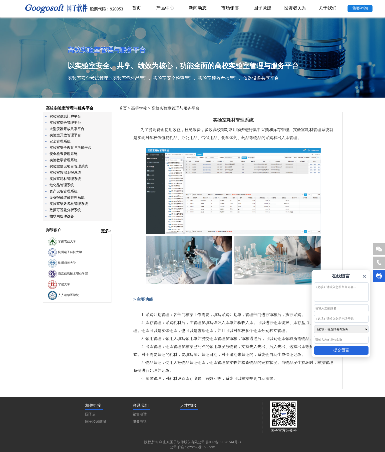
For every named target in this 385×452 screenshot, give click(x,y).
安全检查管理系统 (63, 154)
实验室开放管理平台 (65, 135)
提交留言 (341, 350)
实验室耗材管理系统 (65, 179)
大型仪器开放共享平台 (66, 129)
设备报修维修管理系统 (66, 197)
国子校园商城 (95, 422)
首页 (123, 108)
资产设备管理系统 (63, 191)
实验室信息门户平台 (65, 116)
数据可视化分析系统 (65, 210)
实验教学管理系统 (63, 160)
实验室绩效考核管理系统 (68, 204)
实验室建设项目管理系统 (68, 166)
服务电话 (140, 422)
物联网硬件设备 (61, 216)
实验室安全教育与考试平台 (70, 148)
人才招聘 (188, 405)
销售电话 (140, 414)
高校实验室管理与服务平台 (70, 108)
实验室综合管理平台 (65, 123)
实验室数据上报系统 (65, 172)
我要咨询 (360, 8)
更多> (106, 231)
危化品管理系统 (61, 185)
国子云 (90, 414)
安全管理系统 (59, 141)
